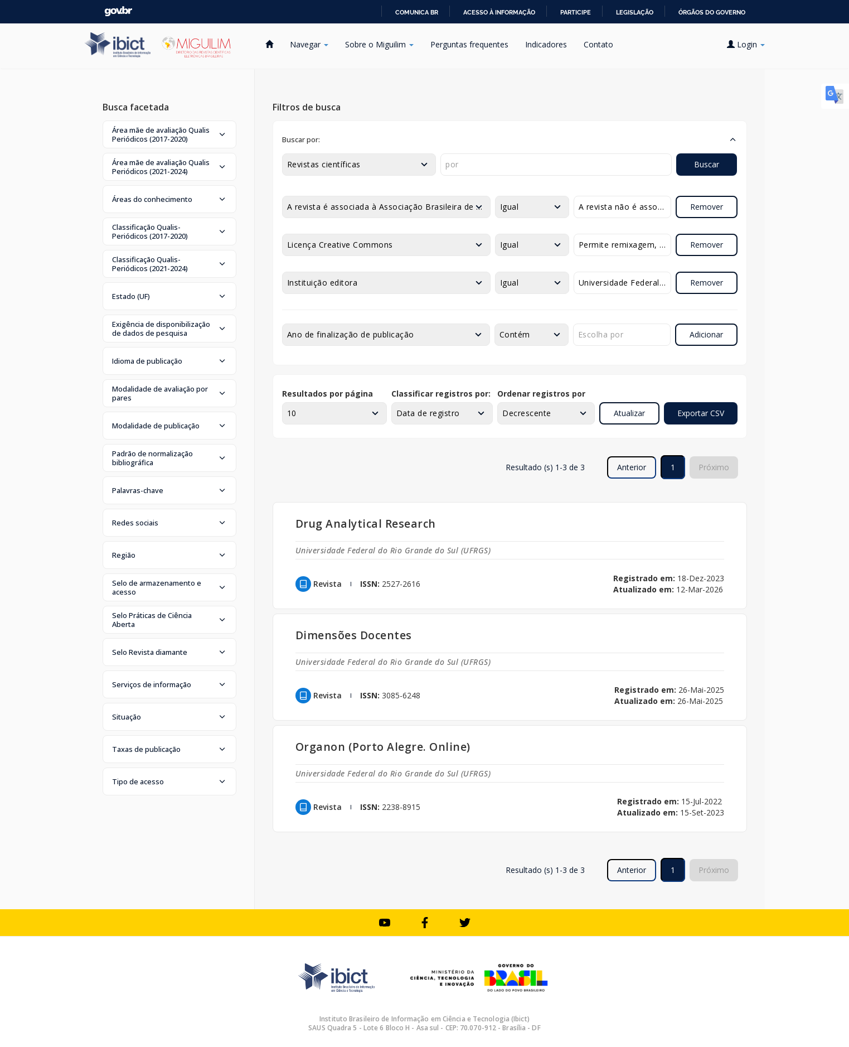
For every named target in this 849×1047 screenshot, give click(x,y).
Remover (706, 206)
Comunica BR (416, 12)
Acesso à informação (499, 12)
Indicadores (546, 44)
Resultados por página (327, 393)
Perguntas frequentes (469, 44)
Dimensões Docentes (353, 635)
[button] (169, 134)
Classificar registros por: (441, 393)
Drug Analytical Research (365, 523)
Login (746, 44)
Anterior (631, 467)
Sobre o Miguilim (379, 44)
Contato (598, 44)
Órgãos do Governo (711, 12)
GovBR (118, 11)
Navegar (309, 44)
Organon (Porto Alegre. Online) (382, 746)
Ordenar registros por (541, 393)
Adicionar (706, 334)
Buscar (707, 164)
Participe (575, 12)
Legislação (634, 12)
